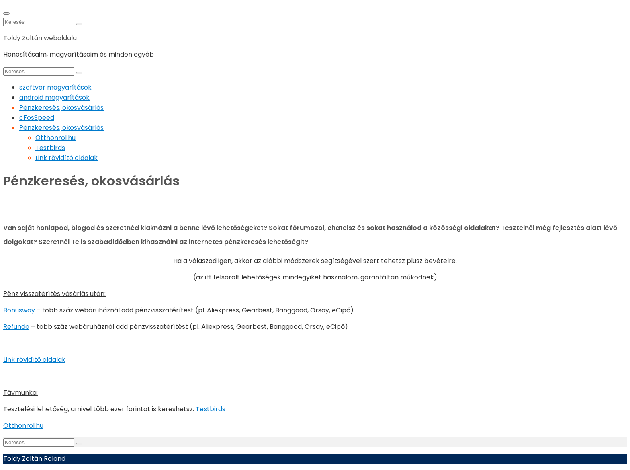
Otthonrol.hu (55, 137)
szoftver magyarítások (55, 87)
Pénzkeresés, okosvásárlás (61, 107)
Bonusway (19, 310)
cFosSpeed (36, 117)
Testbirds (50, 147)
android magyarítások (54, 97)
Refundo (16, 326)
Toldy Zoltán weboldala (40, 38)
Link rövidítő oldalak (66, 157)
